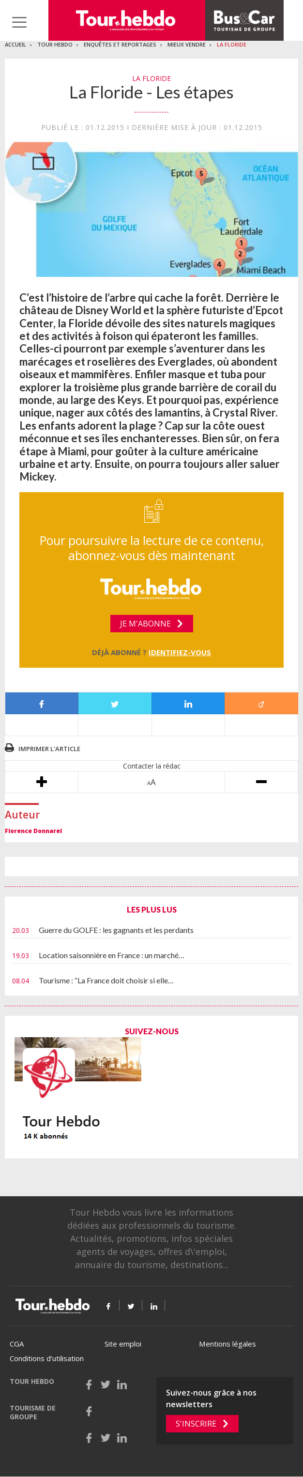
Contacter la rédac (152, 766)
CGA (17, 1344)
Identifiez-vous (180, 652)
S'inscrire (196, 1423)
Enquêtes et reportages (120, 44)
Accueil (15, 44)
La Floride (231, 44)
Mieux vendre (186, 44)
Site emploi (123, 1344)
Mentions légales (227, 1344)
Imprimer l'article (49, 748)
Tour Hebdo (55, 44)
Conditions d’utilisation (47, 1358)
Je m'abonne (145, 623)
